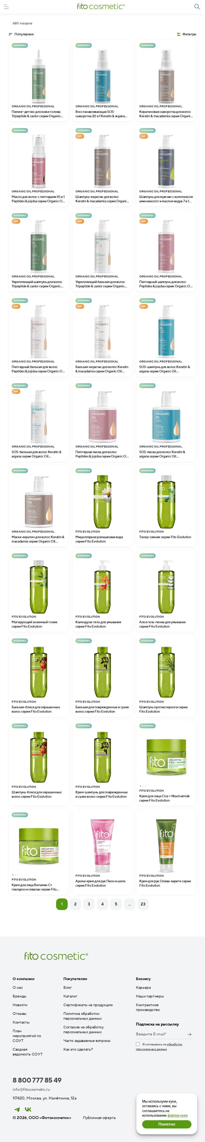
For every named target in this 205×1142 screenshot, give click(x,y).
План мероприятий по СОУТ (27, 1036)
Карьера (143, 987)
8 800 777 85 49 (37, 1080)
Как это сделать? (78, 1049)
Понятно (166, 1124)
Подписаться (189, 1034)
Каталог (70, 996)
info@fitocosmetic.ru (31, 1089)
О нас (17, 987)
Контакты (21, 1022)
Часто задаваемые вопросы (86, 1040)
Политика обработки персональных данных (82, 1016)
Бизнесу (143, 978)
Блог (67, 987)
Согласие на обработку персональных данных (83, 1029)
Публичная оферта (99, 1117)
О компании (24, 978)
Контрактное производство (148, 1007)
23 (143, 904)
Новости (20, 1005)
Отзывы (19, 1013)
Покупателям (75, 978)
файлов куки (178, 1115)
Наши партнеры (150, 996)
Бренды (19, 996)
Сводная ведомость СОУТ (27, 1052)
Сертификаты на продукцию (88, 1005)
